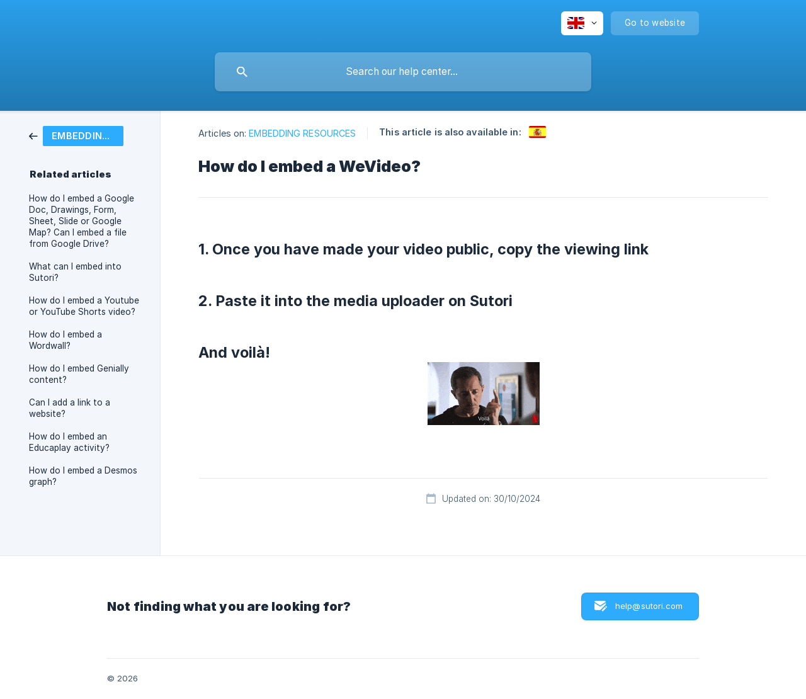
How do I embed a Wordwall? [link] (65, 340)
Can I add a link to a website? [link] (69, 408)
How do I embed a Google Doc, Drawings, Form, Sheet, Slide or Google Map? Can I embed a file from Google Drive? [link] (81, 221)
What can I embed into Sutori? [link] (75, 272)
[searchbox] (403, 71)
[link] (76, 135)
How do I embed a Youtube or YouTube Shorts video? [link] (84, 306)
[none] (582, 23)
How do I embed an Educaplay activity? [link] (69, 442)
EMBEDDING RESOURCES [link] (302, 133)
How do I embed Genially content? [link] (79, 374)
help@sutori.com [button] (649, 606)
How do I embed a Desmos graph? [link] (83, 476)
